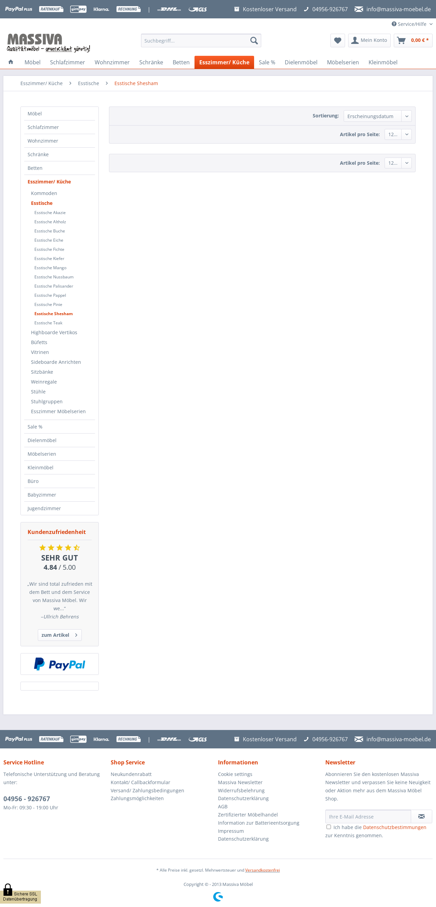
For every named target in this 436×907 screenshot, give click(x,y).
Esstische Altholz (50, 222)
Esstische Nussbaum (54, 277)
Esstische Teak (48, 323)
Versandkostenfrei (262, 870)
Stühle (38, 391)
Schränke (38, 154)
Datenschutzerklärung (243, 798)
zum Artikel (59, 634)
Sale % (35, 426)
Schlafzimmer (43, 127)
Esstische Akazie (50, 212)
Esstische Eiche (48, 240)
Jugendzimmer (44, 508)
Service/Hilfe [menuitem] (410, 24)
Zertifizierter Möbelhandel (248, 814)
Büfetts (39, 342)
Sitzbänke (42, 372)
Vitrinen (40, 352)
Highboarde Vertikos (54, 332)
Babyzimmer (42, 494)
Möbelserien (42, 454)
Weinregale (44, 381)
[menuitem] (201, 44)
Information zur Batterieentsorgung (258, 823)
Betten (35, 168)
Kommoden (44, 193)
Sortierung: (326, 115)
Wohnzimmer (43, 140)
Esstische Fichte (49, 249)
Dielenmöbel (42, 440)
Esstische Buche (49, 231)
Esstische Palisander (53, 286)
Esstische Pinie (48, 304)
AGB (223, 806)
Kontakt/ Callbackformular (140, 782)
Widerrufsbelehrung (241, 790)
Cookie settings (235, 774)
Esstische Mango (50, 268)
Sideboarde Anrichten (56, 362)
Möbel (35, 113)
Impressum (231, 831)
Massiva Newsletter (240, 782)
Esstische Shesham (53, 314)
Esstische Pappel (50, 295)
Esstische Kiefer (49, 258)
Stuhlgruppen (47, 401)
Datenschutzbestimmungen (394, 827)
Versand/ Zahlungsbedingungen (147, 790)
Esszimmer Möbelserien (58, 411)
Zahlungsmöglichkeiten (137, 798)
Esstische (41, 203)
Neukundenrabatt (131, 774)
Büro (33, 481)
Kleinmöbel (40, 467)
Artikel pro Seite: (360, 134)
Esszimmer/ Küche (49, 181)
